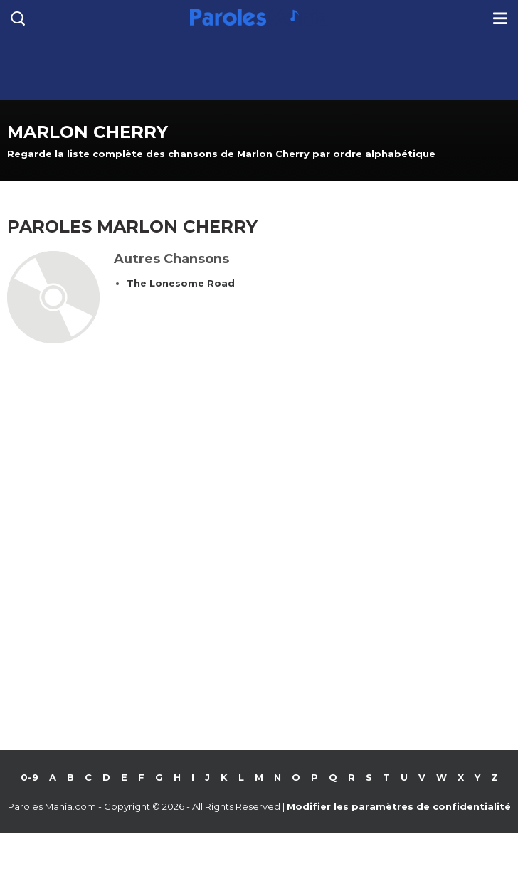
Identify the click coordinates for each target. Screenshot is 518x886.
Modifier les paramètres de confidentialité (399, 806)
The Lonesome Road (181, 283)
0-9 (29, 777)
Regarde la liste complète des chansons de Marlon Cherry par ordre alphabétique (221, 153)
